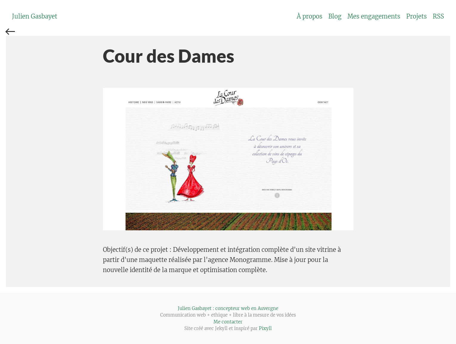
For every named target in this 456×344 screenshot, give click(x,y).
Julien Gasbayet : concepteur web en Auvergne (228, 308)
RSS (438, 16)
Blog (334, 16)
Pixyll (265, 328)
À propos (309, 16)
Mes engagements (373, 16)
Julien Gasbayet (34, 16)
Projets (416, 16)
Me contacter (228, 322)
